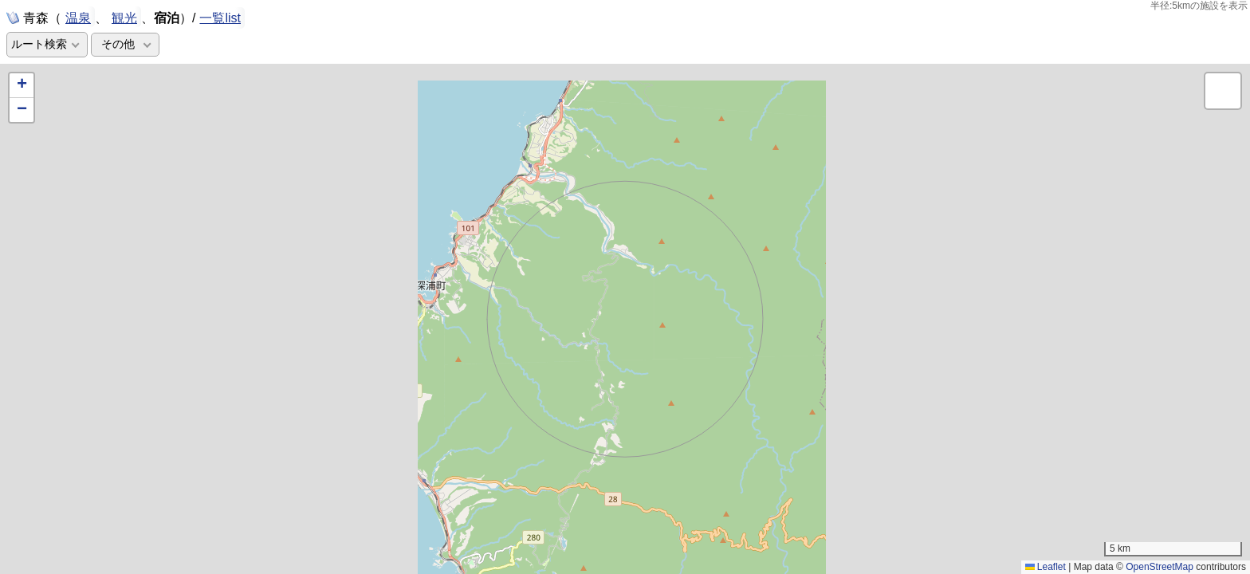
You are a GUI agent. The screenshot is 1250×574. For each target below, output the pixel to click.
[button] (21, 85)
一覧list (220, 18)
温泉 (78, 16)
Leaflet (1045, 566)
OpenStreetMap (1159, 566)
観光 (124, 16)
